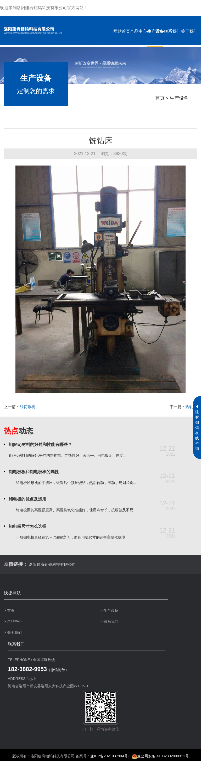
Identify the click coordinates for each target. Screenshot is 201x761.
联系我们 (172, 31)
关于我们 (189, 31)
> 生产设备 (109, 610)
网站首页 (121, 31)
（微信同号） (38, 670)
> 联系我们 (109, 621)
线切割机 (27, 407)
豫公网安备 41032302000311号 (160, 756)
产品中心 (138, 31)
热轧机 (191, 407)
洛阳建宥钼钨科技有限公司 (55, 564)
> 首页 (9, 610)
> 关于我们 (13, 632)
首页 (157, 100)
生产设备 (155, 31)
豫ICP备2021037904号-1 (110, 756)
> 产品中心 (13, 621)
